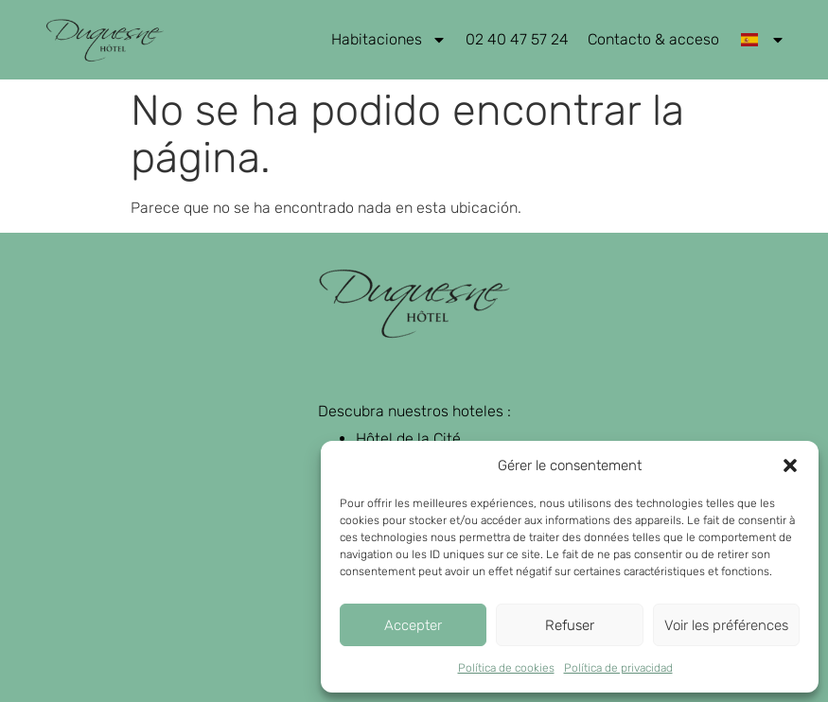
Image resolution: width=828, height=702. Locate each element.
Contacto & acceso (653, 39)
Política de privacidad (618, 668)
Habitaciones (389, 39)
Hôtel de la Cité (408, 439)
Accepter (413, 625)
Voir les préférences (726, 625)
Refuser (569, 625)
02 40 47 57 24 (517, 39)
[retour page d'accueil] (105, 39)
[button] (790, 465)
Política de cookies (506, 668)
